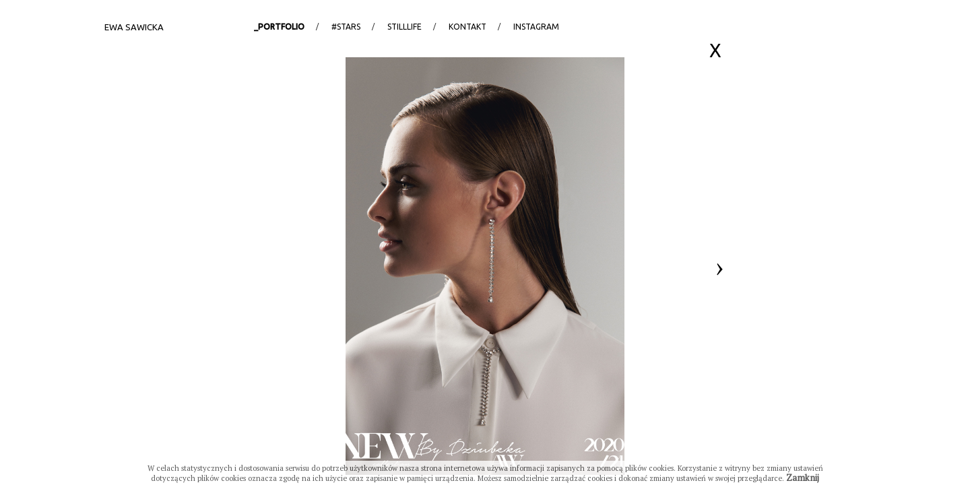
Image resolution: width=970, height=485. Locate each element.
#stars (345, 26)
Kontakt (467, 26)
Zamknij (802, 478)
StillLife (404, 26)
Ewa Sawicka (134, 27)
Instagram (536, 26)
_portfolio (279, 26)
